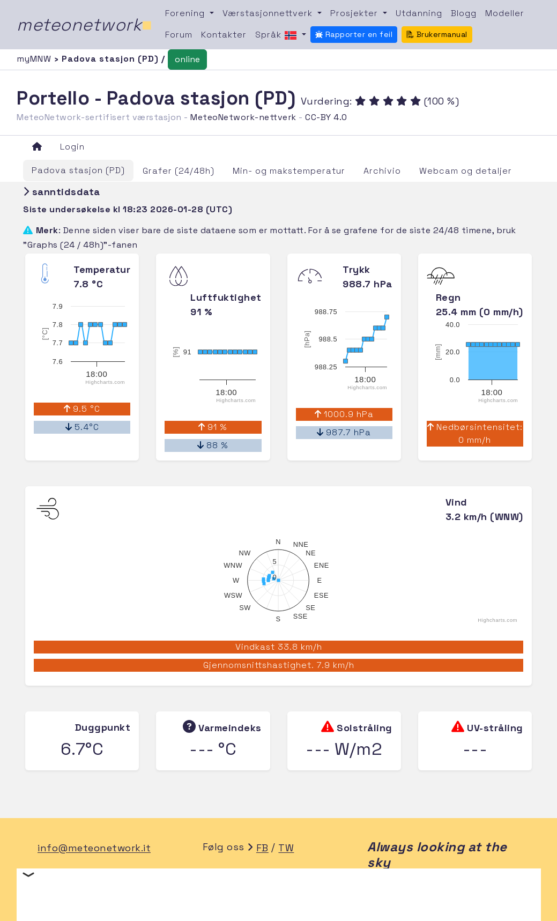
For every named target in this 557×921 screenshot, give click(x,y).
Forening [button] (186, 13)
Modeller (504, 13)
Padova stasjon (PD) (78, 170)
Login (72, 146)
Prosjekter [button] (355, 13)
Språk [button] (277, 35)
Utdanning (419, 13)
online (187, 59)
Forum (178, 34)
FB (262, 848)
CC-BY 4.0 (326, 117)
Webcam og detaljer (465, 170)
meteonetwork (84, 24)
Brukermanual (436, 34)
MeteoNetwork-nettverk (243, 117)
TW (286, 848)
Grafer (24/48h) (178, 170)
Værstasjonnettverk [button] (268, 13)
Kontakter (224, 34)
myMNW (35, 58)
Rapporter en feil (353, 34)
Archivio (382, 170)
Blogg (464, 13)
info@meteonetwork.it (94, 848)
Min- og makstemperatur (289, 170)
